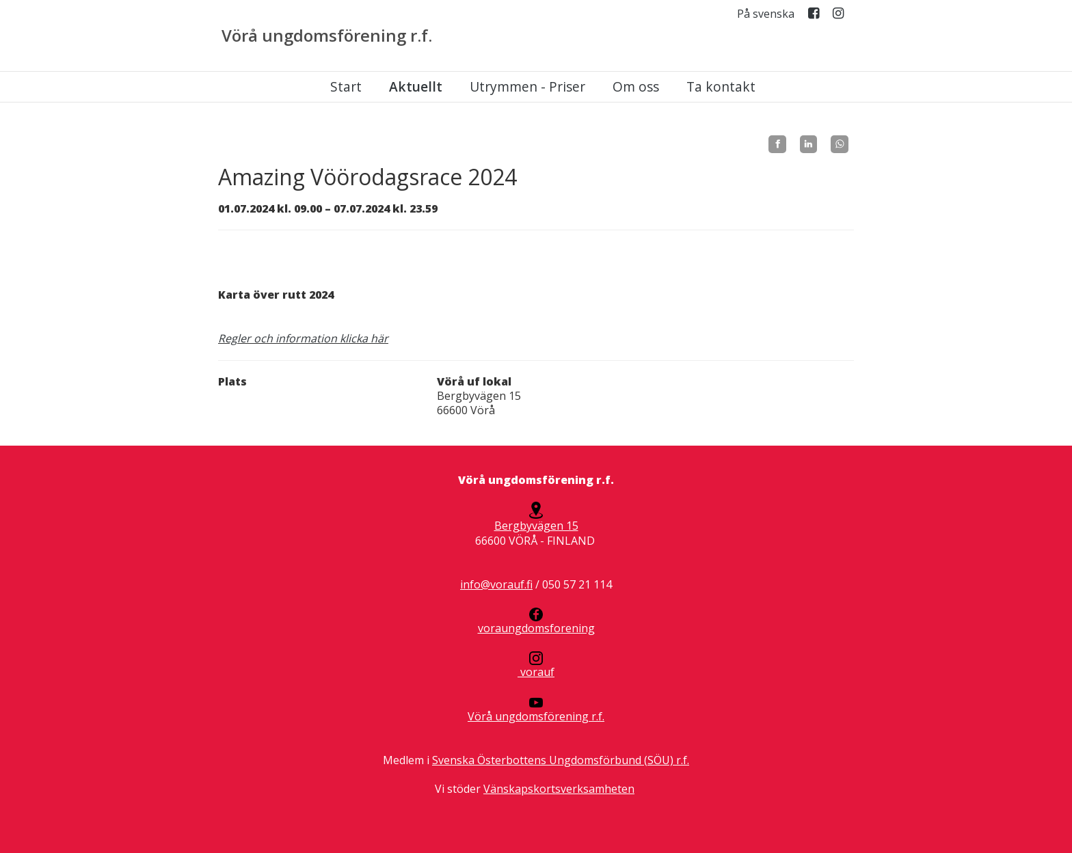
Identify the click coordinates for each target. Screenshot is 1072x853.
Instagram (838, 16)
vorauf (536, 665)
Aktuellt (415, 86)
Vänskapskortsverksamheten (558, 788)
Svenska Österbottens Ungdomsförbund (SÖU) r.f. (560, 760)
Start (346, 86)
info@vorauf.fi (496, 584)
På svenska (765, 14)
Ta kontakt (720, 86)
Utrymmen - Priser (527, 86)
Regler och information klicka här (303, 338)
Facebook (813, 16)
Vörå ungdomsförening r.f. (327, 35)
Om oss (636, 86)
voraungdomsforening (536, 622)
